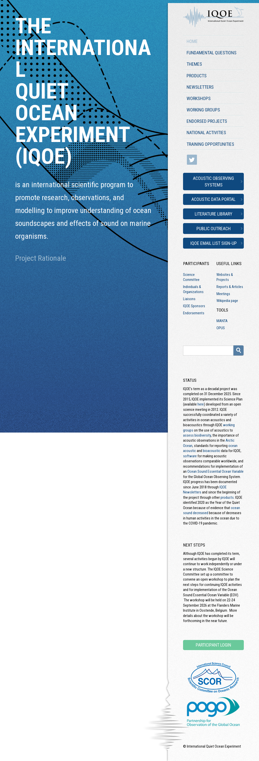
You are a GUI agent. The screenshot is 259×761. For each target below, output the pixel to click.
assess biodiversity (197, 435)
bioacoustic (211, 450)
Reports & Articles (229, 286)
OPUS (220, 328)
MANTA (222, 321)
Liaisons (189, 299)
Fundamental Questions (211, 52)
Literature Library (213, 214)
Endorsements (193, 313)
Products (197, 75)
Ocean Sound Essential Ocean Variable (215, 471)
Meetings (223, 294)
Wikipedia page (227, 300)
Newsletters (200, 87)
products (227, 497)
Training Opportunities (210, 144)
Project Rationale (40, 258)
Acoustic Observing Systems (213, 181)
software (190, 456)
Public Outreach (213, 228)
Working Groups (203, 109)
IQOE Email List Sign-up (213, 243)
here (200, 404)
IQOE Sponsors (194, 306)
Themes (194, 64)
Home (192, 41)
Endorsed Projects (207, 121)
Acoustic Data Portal (213, 199)
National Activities (206, 132)
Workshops (199, 98)
